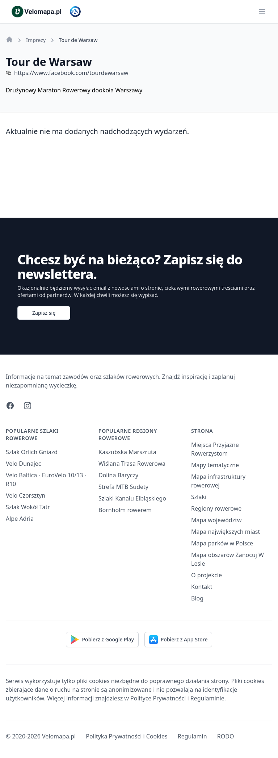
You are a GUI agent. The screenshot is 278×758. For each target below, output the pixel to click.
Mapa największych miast (225, 532)
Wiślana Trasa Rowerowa (131, 464)
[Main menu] (262, 11)
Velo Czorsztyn (25, 495)
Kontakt (201, 587)
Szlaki (198, 497)
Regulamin (192, 736)
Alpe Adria (20, 519)
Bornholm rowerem (125, 510)
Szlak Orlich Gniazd (32, 452)
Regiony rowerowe (216, 508)
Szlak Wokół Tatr (28, 507)
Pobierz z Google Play (102, 639)
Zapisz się (43, 312)
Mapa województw (216, 520)
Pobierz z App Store (178, 639)
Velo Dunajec (23, 464)
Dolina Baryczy (118, 475)
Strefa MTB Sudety (123, 487)
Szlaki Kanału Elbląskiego (132, 498)
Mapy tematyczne (215, 465)
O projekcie (206, 575)
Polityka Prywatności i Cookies (126, 736)
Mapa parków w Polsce (222, 543)
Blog (197, 598)
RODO (225, 736)
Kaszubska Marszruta (127, 452)
